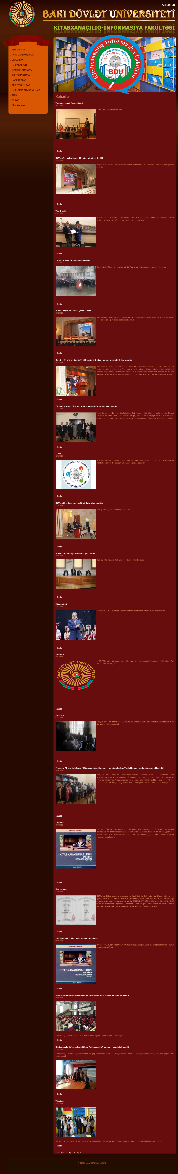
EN (173, 5)
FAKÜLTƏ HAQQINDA (23, 55)
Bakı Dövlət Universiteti (93, 1163)
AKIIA (15, 95)
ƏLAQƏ (15, 100)
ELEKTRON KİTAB (21, 85)
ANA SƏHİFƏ (18, 50)
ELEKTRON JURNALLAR (27, 90)
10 (80, 1152)
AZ (162, 5)
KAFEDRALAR (19, 80)
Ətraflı (59, 151)
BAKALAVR (21, 65)
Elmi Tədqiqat (19, 105)
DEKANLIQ (17, 60)
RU (168, 5)
